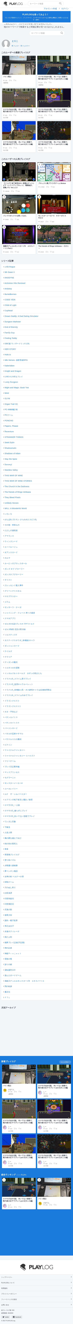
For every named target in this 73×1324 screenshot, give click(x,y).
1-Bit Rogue (9, 267)
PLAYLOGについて (8, 1283)
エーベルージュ (11, 547)
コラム (7, 602)
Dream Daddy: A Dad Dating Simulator (21, 316)
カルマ (7, 558)
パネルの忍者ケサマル (13, 734)
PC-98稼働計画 (11, 409)
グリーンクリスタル (12, 591)
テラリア (8, 657)
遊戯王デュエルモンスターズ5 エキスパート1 (24, 981)
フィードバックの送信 (9, 1299)
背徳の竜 (8, 959)
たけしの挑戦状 (11, 530)
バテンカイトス (11, 717)
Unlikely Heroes (11, 503)
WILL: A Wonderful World (15, 508)
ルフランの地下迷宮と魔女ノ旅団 (18, 800)
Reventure (9, 432)
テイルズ (8, 651)
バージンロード (11, 728)
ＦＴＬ (7, 997)
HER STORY (10, 349)
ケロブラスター (11, 596)
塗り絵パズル (10, 860)
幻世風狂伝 (9, 904)
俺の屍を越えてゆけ (12, 838)
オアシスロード (11, 552)
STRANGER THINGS (13, 437)
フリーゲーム (10, 761)
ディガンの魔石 (11, 662)
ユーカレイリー (11, 789)
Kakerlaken (9, 366)
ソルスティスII (10, 635)
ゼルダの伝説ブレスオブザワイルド (19, 624)
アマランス (9, 536)
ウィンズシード (11, 541)
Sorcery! (8, 465)
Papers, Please (11, 426)
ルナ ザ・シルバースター (15, 794)
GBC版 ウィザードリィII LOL (17, 344)
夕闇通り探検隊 (11, 865)
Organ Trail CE (11, 404)
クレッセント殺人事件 (13, 585)
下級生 (7, 827)
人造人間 (8, 832)
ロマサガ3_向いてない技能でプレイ (19, 816)
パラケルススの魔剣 (12, 739)
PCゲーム (8, 415)
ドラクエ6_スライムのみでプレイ (18, 695)
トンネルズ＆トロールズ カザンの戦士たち (23, 673)
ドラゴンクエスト (12, 701)
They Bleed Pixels (12, 497)
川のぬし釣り (10, 887)
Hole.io (7, 355)
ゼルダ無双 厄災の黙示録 (15, 629)
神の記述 (8, 948)
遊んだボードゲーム (12, 975)
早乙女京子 (9, 926)
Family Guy (9, 333)
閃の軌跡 (8, 986)
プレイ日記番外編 (12, 767)
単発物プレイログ (12, 855)
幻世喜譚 (8, 893)
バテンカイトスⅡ (12, 723)
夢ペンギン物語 (11, 871)
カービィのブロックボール (15, 563)
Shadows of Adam (12, 453)
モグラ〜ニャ (10, 778)
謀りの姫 (8, 964)
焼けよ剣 (8, 937)
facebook (17, 1317)
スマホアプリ (10, 618)
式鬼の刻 (8, 909)
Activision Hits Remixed (14, 283)
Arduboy (8, 289)
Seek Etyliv (9, 442)
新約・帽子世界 (11, 920)
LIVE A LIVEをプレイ (13, 377)
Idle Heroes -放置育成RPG (16, 360)
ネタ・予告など (11, 712)
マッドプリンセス (12, 772)
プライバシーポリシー (9, 1294)
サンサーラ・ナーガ (12, 607)
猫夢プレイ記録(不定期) (14, 942)
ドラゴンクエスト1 (12, 706)
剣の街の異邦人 (11, 844)
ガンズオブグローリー (13, 574)
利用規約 (4, 1288)
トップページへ (6, 1277)
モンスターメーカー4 (13, 783)
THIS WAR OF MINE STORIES (18, 481)
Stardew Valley (11, 470)
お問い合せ (5, 1305)
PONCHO (8, 421)
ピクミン (8, 745)
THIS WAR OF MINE (13, 475)
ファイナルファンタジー (14, 750)
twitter (5, 1317)
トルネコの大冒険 (12, 668)
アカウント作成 (50, 8)
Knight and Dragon (12, 371)
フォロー (15, 46)
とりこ (15, 41)
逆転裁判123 (9, 970)
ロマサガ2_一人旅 (12, 805)
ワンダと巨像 (10, 822)
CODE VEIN (9, 300)
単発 (6, 849)
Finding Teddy (10, 338)
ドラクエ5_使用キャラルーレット (18, 684)
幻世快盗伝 (9, 898)
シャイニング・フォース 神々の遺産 (19, 613)
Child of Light (10, 305)
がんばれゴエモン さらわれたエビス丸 (20, 519)
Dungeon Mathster (12, 322)
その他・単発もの (12, 525)
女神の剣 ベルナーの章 (14, 876)
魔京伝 (7, 992)
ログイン (65, 8)
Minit (6, 393)
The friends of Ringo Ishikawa (17, 492)
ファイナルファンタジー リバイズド (19, 756)
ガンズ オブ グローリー (14, 569)
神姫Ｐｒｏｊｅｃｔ (12, 953)
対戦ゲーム (9, 882)
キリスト (8, 580)
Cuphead (8, 311)
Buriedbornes (10, 294)
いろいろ (8, 514)
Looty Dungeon (11, 382)
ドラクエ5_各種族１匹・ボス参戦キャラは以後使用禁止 (28, 690)
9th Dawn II (9, 272)
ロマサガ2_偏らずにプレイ (15, 811)
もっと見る (65, 1062)
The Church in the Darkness (16, 486)
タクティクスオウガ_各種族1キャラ (19, 640)
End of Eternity (11, 327)
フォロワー (25, 46)
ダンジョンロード (12, 646)
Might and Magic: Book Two (16, 388)
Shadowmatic (10, 448)
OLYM (7, 398)
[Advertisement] (37, 1033)
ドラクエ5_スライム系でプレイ (17, 679)
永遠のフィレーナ (12, 931)
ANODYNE (9, 278)
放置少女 (8, 915)
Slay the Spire (10, 459)
